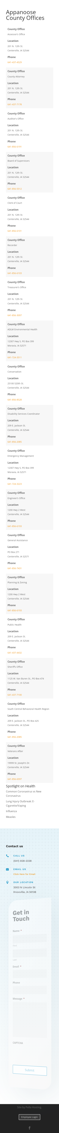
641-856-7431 (15, 568)
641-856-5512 (15, 188)
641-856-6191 (15, 146)
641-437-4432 (15, 652)
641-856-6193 (15, 526)
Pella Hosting (33, 1107)
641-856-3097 (15, 315)
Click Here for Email (24, 874)
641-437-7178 (15, 104)
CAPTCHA (20, 1042)
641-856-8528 (15, 399)
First (17, 946)
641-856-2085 (15, 441)
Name (19, 932)
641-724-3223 (15, 483)
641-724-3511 (15, 357)
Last (17, 960)
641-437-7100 (15, 694)
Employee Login (29, 1117)
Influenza (11, 811)
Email (19, 967)
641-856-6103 (15, 273)
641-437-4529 (15, 62)
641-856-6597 (15, 778)
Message (20, 998)
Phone (19, 982)
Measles (11, 817)
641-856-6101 (15, 230)
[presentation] (34, 1054)
